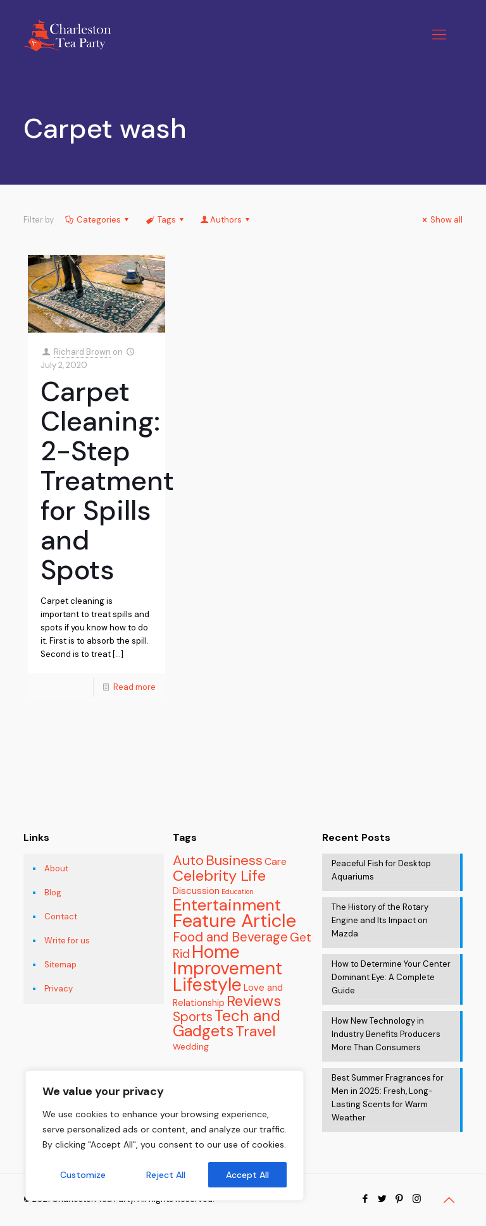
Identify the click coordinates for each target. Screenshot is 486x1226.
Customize (83, 1174)
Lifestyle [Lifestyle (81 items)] (207, 984)
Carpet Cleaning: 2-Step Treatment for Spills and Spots (107, 480)
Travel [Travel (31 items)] (255, 1031)
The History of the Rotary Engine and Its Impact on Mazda (380, 920)
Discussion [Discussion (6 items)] (196, 891)
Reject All (165, 1174)
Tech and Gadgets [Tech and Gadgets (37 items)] (226, 1023)
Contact (60, 916)
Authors (226, 219)
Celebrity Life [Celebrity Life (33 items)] (219, 875)
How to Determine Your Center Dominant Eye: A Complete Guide (391, 977)
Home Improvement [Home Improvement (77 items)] (227, 960)
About (56, 868)
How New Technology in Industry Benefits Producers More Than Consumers (386, 1034)
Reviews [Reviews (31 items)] (254, 1000)
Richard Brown (82, 351)
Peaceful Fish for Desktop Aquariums (381, 870)
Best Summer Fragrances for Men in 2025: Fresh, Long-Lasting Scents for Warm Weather (388, 1097)
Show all (441, 219)
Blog (52, 892)
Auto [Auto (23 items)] (188, 860)
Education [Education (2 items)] (237, 891)
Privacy (58, 988)
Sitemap (60, 964)
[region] (164, 1135)
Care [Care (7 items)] (276, 861)
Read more (134, 687)
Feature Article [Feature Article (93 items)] (234, 921)
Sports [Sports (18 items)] (193, 1016)
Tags (165, 219)
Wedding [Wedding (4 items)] (191, 1046)
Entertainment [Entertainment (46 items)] (227, 905)
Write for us (67, 940)
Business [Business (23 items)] (234, 860)
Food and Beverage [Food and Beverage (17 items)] (230, 937)
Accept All (247, 1174)
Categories (97, 219)
